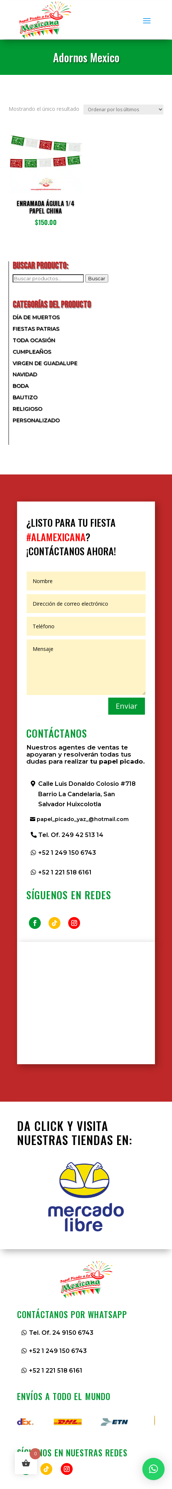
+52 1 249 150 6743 (67, 852)
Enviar (127, 706)
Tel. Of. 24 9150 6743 (61, 1332)
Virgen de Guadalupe (45, 363)
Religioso (27, 409)
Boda (21, 386)
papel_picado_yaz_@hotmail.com (83, 819)
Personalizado (36, 420)
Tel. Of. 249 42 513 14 (70, 834)
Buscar (96, 278)
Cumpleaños (32, 351)
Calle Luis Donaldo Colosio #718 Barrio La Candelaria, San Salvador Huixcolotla (87, 793)
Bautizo (25, 397)
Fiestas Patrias (36, 328)
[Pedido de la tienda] (123, 110)
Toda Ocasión (34, 340)
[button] (153, 1469)
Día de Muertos (36, 317)
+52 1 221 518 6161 (65, 872)
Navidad (25, 374)
